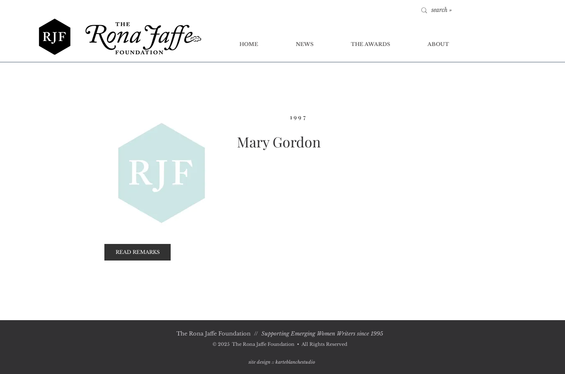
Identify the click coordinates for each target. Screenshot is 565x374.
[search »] (458, 10)
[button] (137, 252)
